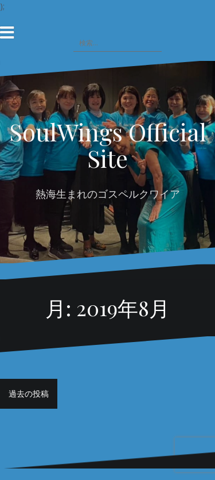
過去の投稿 (29, 393)
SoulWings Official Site (107, 145)
